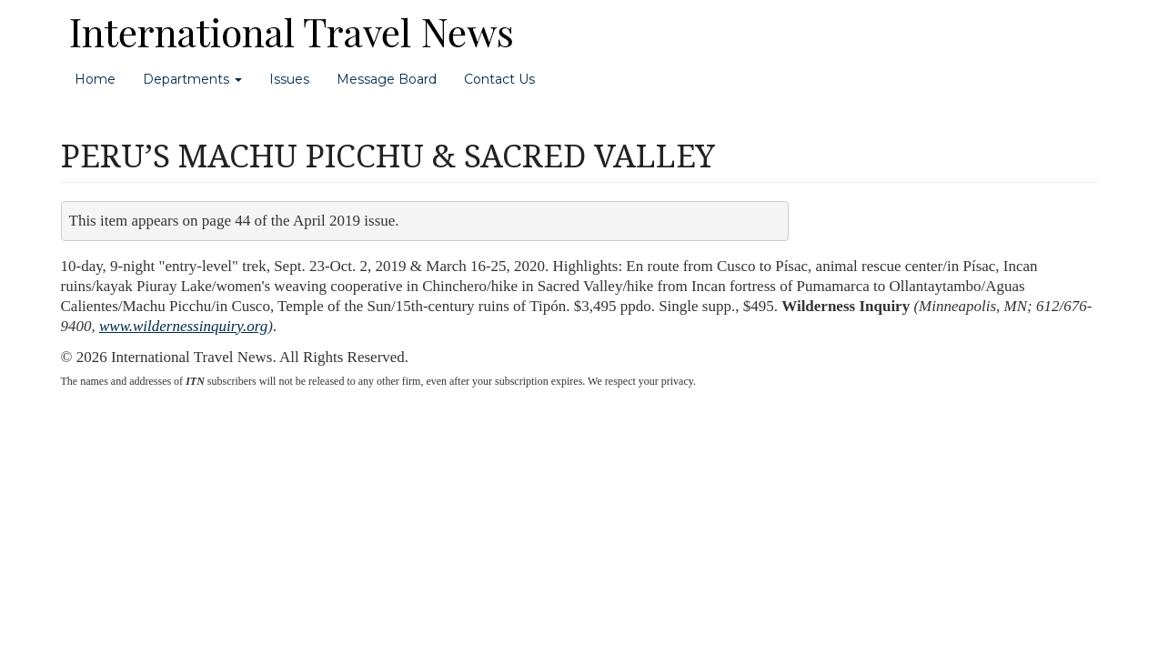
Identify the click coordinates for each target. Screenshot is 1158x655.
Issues (289, 79)
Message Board (387, 79)
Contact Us (499, 79)
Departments (192, 79)
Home (95, 79)
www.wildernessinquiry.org (183, 326)
